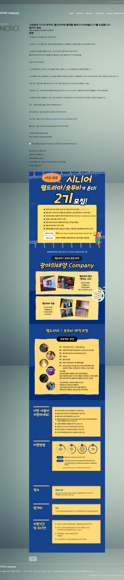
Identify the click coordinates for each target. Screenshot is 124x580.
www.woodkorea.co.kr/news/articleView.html (54, 119)
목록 (32, 559)
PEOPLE (89, 13)
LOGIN (109, 2)
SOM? (71, 13)
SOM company (9, 12)
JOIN (114, 2)
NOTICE (79, 13)
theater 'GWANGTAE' (115, 13)
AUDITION (99, 13)
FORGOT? (120, 2)
